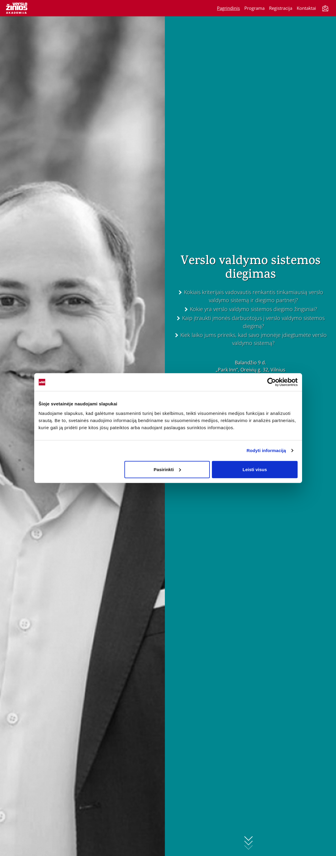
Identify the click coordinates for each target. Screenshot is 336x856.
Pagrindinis (228, 8)
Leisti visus (255, 469)
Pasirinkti (167, 469)
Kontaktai (306, 8)
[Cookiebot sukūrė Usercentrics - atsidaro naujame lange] (272, 382)
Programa (254, 8)
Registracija (280, 8)
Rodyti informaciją (266, 450)
